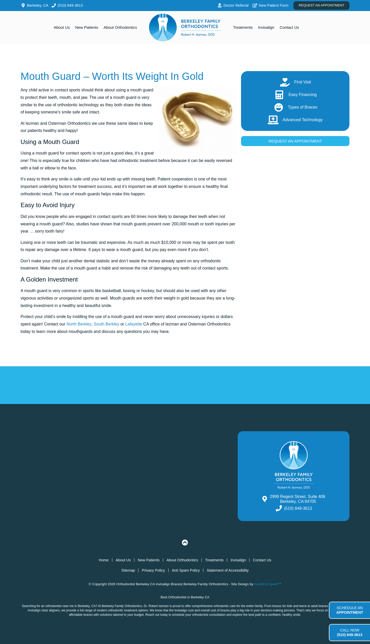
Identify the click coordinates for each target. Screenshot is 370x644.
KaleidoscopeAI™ (267, 584)
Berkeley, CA (87, 606)
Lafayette (133, 324)
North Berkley (79, 324)
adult (314, 606)
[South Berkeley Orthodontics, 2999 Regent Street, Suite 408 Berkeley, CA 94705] (127, 476)
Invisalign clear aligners (44, 610)
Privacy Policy (153, 570)
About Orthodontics (120, 27)
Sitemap (128, 570)
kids (289, 606)
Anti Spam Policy (186, 570)
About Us (62, 27)
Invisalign (266, 27)
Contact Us (289, 27)
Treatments (243, 27)
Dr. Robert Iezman (156, 606)
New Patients (86, 27)
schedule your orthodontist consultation (199, 615)
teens (303, 606)
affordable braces (81, 615)
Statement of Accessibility (227, 570)
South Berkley (106, 324)
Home (103, 560)
